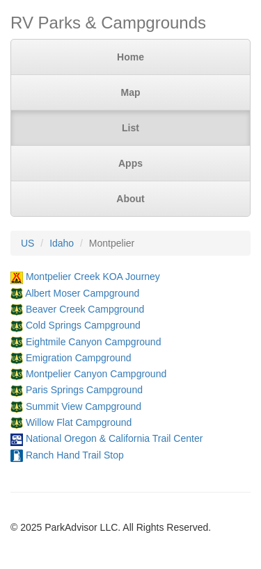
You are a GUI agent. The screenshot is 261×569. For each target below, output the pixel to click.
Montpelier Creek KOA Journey (93, 276)
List (130, 127)
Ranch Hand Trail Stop (75, 455)
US (27, 243)
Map (131, 92)
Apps (130, 163)
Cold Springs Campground (83, 325)
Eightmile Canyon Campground (93, 341)
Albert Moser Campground (82, 293)
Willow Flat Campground (79, 422)
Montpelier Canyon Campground (96, 373)
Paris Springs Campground (84, 389)
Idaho (61, 243)
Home (130, 57)
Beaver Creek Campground (85, 309)
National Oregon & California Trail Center (114, 438)
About (130, 198)
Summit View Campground (83, 406)
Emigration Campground (79, 357)
